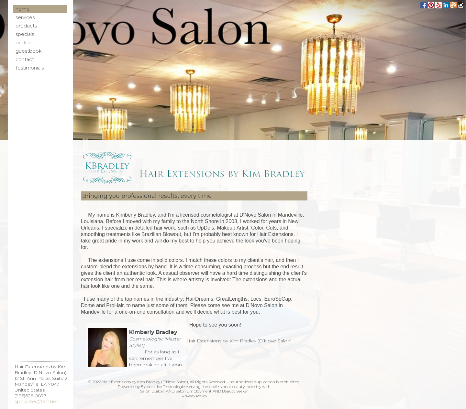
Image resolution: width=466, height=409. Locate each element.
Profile (23, 43)
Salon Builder (152, 391)
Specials (25, 34)
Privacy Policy (194, 395)
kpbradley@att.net (36, 401)
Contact (25, 59)
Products (26, 26)
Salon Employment (193, 391)
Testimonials (30, 68)
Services (25, 17)
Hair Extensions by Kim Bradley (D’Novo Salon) (239, 341)
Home (23, 9)
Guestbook (28, 51)
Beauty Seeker (235, 391)
